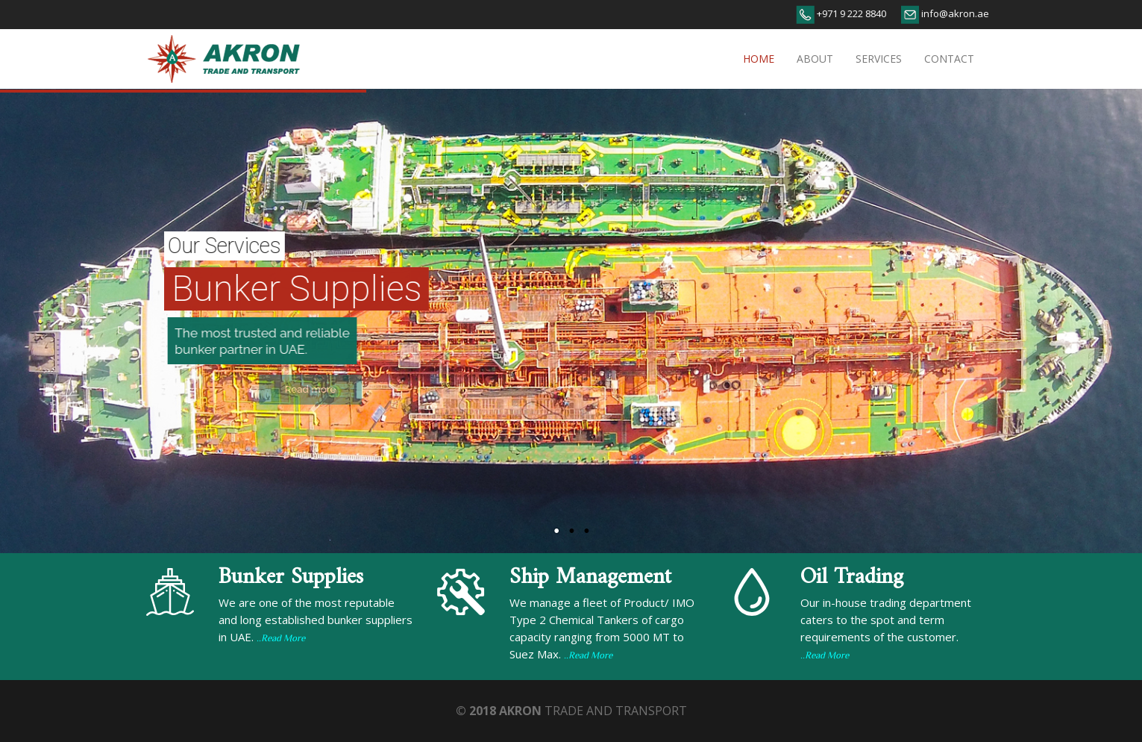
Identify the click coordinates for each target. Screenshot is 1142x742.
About (815, 59)
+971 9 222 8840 (850, 13)
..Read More (281, 639)
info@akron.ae (954, 13)
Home (758, 59)
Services (879, 59)
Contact (949, 59)
